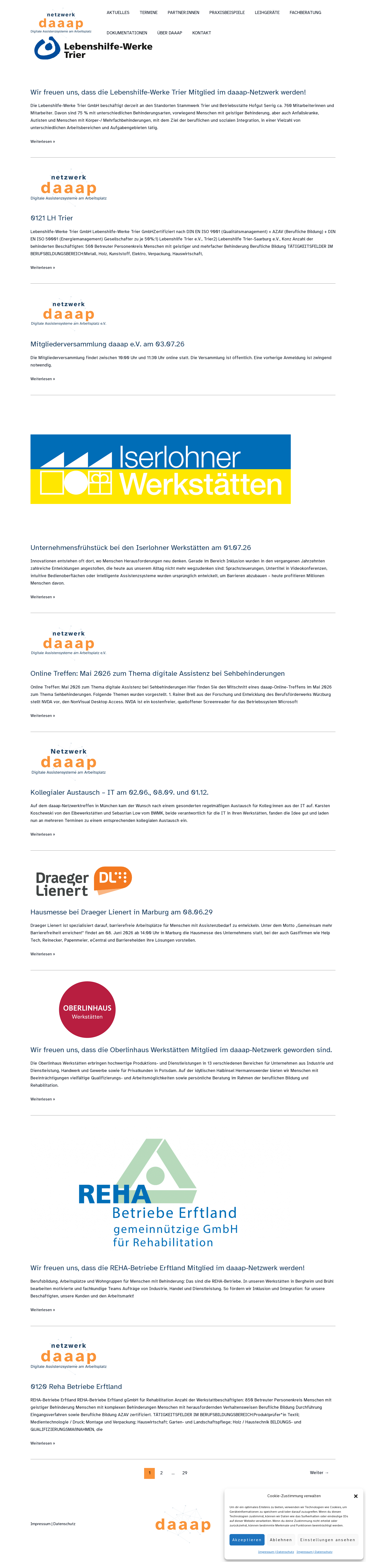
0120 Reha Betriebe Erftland (78, 1396)
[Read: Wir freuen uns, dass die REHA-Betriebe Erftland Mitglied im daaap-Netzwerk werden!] (160, 1200)
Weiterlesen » (44, 141)
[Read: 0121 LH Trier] (68, 187)
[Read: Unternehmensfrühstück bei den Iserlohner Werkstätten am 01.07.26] (160, 470)
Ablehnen (281, 1540)
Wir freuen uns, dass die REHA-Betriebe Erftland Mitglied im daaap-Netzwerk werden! (173, 1277)
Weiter (319, 1483)
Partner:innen (179, 12)
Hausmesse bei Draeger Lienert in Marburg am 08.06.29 (125, 912)
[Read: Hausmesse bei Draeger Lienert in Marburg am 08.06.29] (83, 880)
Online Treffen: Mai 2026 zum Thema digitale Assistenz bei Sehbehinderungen (162, 673)
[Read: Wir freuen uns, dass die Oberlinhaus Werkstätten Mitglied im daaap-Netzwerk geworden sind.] (87, 1009)
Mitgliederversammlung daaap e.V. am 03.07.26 (110, 344)
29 (184, 1483)
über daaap (167, 33)
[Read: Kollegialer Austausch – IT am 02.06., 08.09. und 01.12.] (68, 761)
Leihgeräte (260, 12)
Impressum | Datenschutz (276, 1552)
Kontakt (198, 33)
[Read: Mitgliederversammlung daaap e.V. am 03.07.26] (68, 313)
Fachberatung (297, 12)
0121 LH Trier (52, 218)
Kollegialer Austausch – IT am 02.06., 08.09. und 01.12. (123, 792)
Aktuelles (117, 12)
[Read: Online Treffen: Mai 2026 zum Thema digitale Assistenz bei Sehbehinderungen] (68, 642)
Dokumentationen (126, 33)
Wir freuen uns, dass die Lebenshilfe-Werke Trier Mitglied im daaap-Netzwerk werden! (174, 92)
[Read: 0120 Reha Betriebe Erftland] (68, 1365)
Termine (146, 12)
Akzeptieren (247, 1540)
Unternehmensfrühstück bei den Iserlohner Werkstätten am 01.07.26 (145, 547)
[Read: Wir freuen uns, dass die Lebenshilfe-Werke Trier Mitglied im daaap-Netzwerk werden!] (93, 48)
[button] (355, 1496)
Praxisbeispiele (221, 12)
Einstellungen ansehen (328, 1540)
